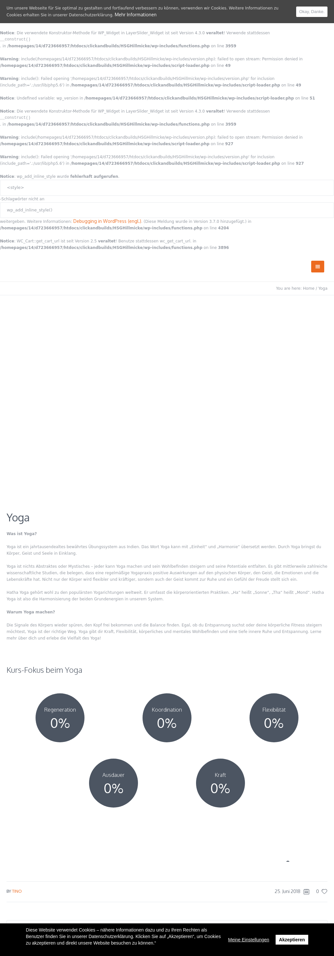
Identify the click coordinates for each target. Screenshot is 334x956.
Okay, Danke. (312, 11)
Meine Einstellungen (248, 939)
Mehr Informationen (136, 14)
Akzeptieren (292, 939)
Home (308, 288)
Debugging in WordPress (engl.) (107, 221)
